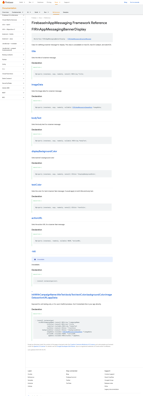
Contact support (109, 374)
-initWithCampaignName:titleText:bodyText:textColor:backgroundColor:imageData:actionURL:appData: (72, 294)
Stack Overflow (109, 377)
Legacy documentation (112, 389)
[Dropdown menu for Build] (25, 2)
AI (28, 12)
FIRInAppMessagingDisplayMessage (79, 39)
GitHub (30, 386)
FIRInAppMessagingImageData (82, 107)
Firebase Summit (71, 377)
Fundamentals (16, 12)
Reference (47, 18)
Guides (30, 374)
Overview (5, 12)
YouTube (68, 383)
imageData (37, 84)
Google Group (109, 380)
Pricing (49, 2)
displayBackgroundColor (44, 151)
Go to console (134, 2)
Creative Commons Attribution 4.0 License (82, 344)
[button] (11, 15)
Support (67, 2)
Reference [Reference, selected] (56, 12)
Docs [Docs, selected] (56, 2)
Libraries (30, 383)
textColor (37, 184)
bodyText (36, 118)
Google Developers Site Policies (66, 346)
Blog (125, 2)
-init (34, 251)
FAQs (106, 386)
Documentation (9, 8)
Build (21, 2)
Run (30, 2)
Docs (40, 18)
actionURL (37, 218)
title (34, 51)
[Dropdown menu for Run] (33, 2)
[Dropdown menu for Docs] (60, 2)
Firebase (34, 18)
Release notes (109, 383)
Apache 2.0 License (39, 346)
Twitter (68, 380)
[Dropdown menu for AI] (31, 12)
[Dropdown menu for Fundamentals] (23, 12)
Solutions (40, 2)
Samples (65, 12)
